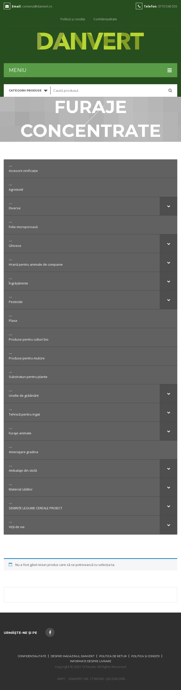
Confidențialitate (105, 19)
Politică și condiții (73, 19)
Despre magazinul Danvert (73, 656)
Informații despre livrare (90, 661)
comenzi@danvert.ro (37, 6)
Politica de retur (113, 656)
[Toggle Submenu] (168, 206)
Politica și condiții (145, 656)
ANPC (61, 678)
